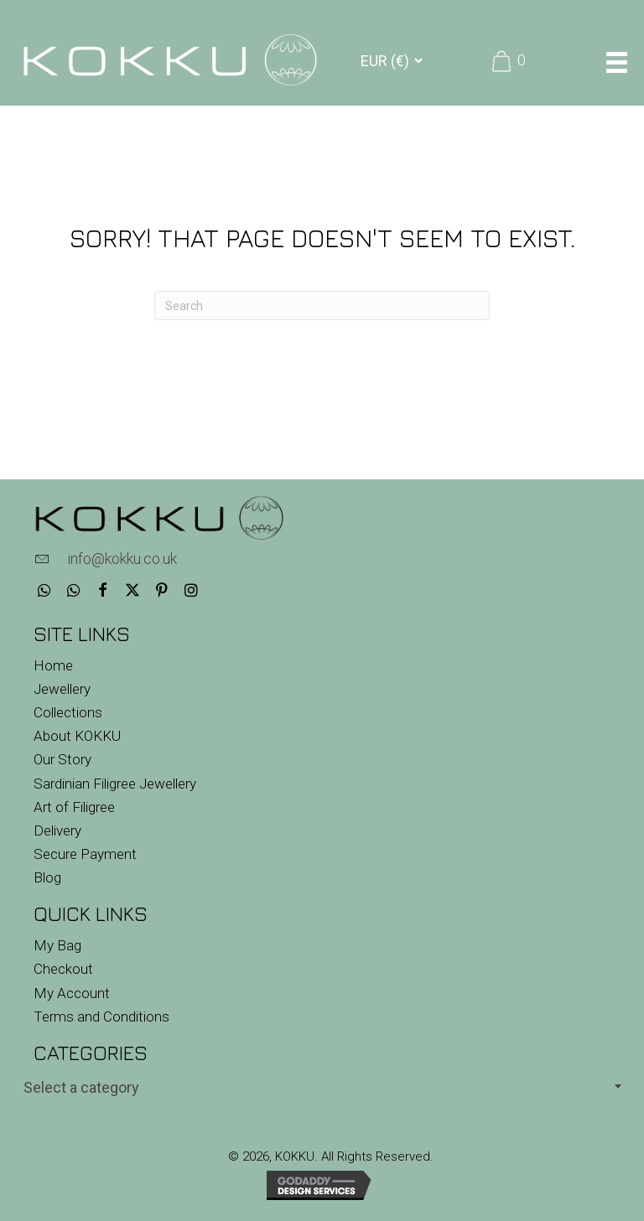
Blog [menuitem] (47, 877)
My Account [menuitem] (72, 993)
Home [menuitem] (53, 665)
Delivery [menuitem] (57, 830)
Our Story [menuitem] (62, 759)
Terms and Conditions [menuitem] (101, 1016)
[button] (44, 590)
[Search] (322, 305)
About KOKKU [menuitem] (77, 735)
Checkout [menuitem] (63, 968)
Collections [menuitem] (68, 712)
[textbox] (322, 1087)
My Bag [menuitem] (57, 945)
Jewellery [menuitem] (62, 688)
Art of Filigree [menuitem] (74, 807)
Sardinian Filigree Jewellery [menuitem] (115, 783)
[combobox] (322, 1086)
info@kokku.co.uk (122, 558)
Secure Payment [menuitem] (85, 854)
